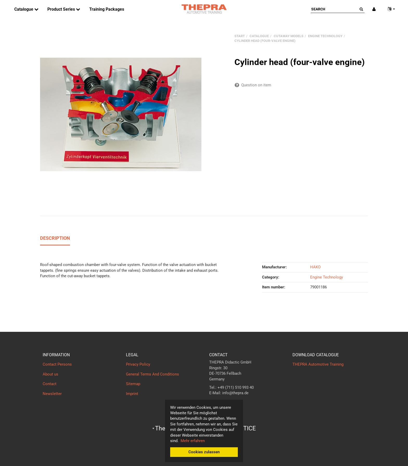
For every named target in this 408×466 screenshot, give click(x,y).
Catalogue (24, 9)
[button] (389, 9)
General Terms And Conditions (152, 374)
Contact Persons (57, 364)
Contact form (220, 403)
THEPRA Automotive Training (317, 364)
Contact (49, 383)
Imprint (132, 393)
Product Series (61, 9)
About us (50, 374)
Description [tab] (55, 238)
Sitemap (133, 383)
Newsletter (52, 393)
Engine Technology (326, 277)
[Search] (334, 9)
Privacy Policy (138, 364)
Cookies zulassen (204, 452)
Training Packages (106, 9)
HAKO (315, 267)
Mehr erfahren (193, 440)
